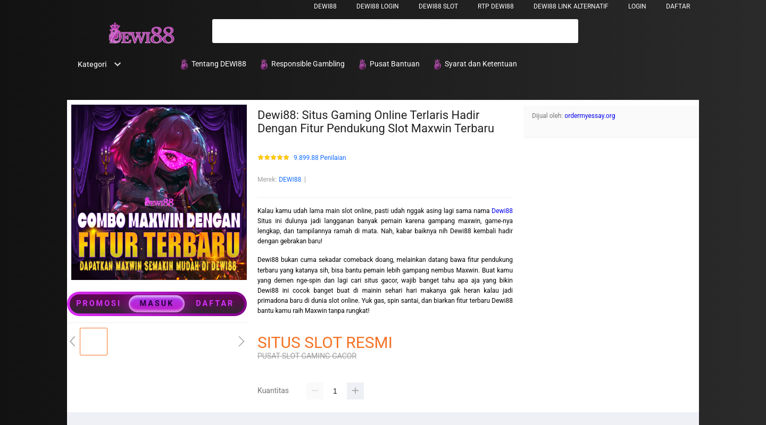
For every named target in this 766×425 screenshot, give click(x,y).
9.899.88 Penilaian (320, 158)
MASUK (157, 303)
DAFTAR (678, 6)
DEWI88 (325, 6)
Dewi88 (502, 211)
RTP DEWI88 (496, 6)
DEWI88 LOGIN (377, 6)
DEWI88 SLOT (438, 6)
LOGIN (637, 6)
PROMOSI (98, 303)
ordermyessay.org (589, 116)
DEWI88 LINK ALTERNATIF (571, 6)
